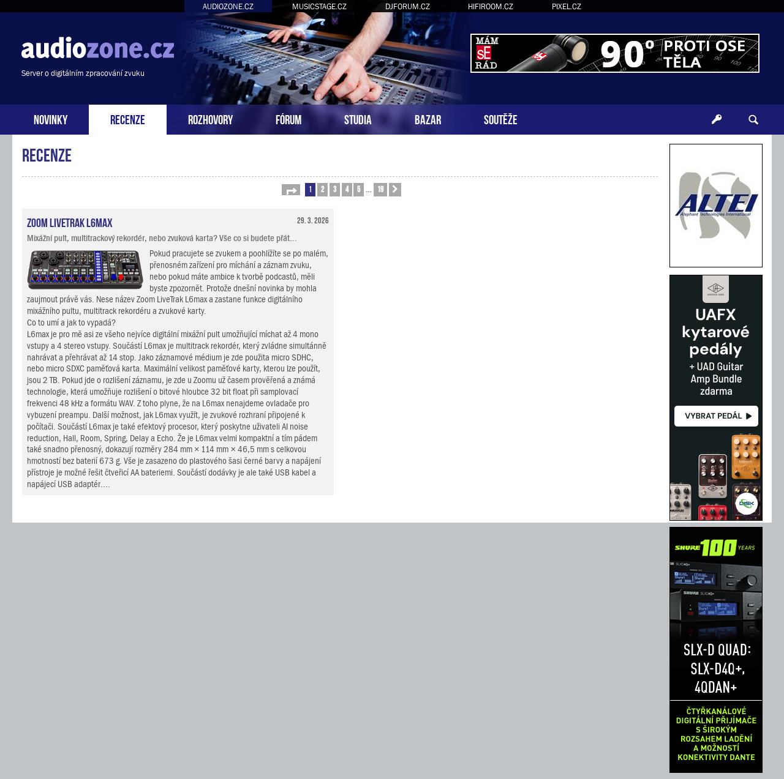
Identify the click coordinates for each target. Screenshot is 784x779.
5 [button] (358, 189)
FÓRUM (288, 118)
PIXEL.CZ (566, 6)
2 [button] (322, 189)
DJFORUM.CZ (407, 6)
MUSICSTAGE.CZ (319, 6)
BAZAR (428, 118)
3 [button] (334, 189)
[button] (291, 189)
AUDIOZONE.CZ (228, 6)
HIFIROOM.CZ (490, 6)
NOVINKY (50, 118)
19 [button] (380, 189)
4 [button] (347, 189)
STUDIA (358, 118)
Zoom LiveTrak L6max (70, 221)
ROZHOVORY (210, 118)
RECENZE (127, 118)
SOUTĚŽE (501, 118)
